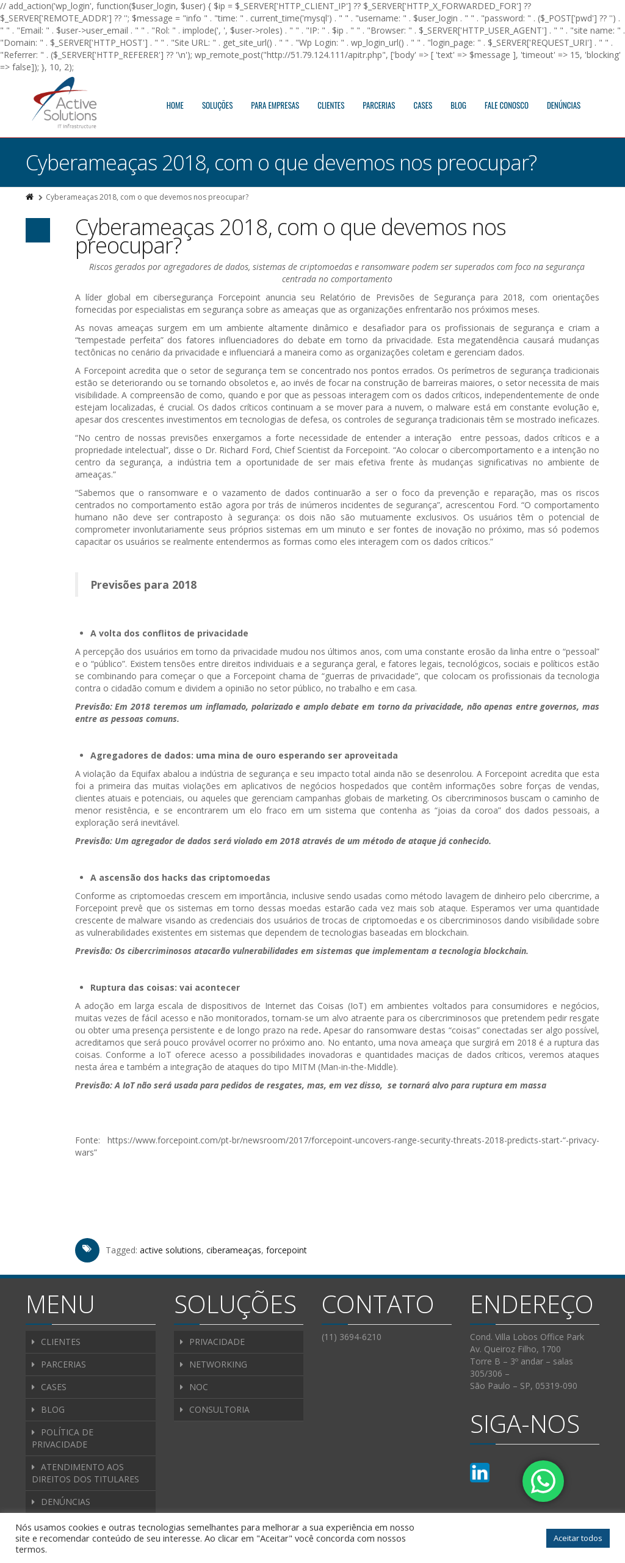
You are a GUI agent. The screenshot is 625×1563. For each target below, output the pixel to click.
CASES (423, 105)
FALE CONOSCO (507, 105)
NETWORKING (218, 1364)
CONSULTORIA (219, 1409)
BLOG (458, 105)
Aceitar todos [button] (578, 1537)
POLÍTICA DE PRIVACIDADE (62, 1438)
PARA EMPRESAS (275, 105)
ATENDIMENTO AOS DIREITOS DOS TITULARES (85, 1473)
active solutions (170, 1250)
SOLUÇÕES (217, 105)
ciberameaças (233, 1250)
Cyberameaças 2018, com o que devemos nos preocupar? (290, 236)
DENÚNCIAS (563, 105)
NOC (198, 1387)
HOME (175, 105)
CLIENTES (330, 105)
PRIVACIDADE (217, 1341)
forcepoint (286, 1250)
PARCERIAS (379, 105)
